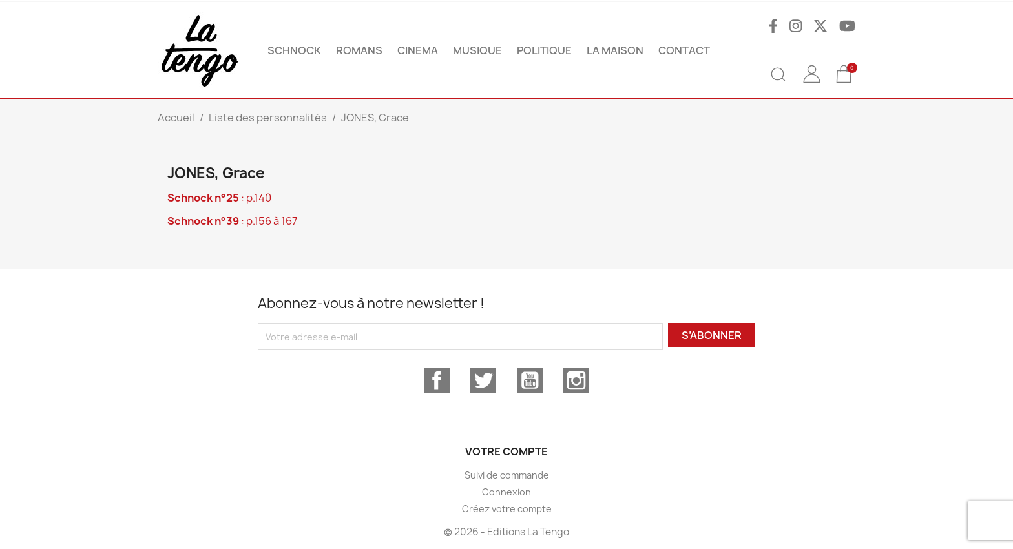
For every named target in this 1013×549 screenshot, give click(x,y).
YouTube (530, 380)
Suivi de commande (507, 475)
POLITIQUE (544, 50)
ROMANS (359, 50)
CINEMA (417, 50)
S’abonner (712, 335)
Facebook (437, 380)
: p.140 (219, 198)
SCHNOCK (294, 50)
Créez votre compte (507, 508)
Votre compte (506, 451)
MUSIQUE (477, 50)
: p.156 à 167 (232, 221)
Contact (684, 50)
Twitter (483, 380)
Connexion (506, 492)
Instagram (576, 380)
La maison (615, 50)
